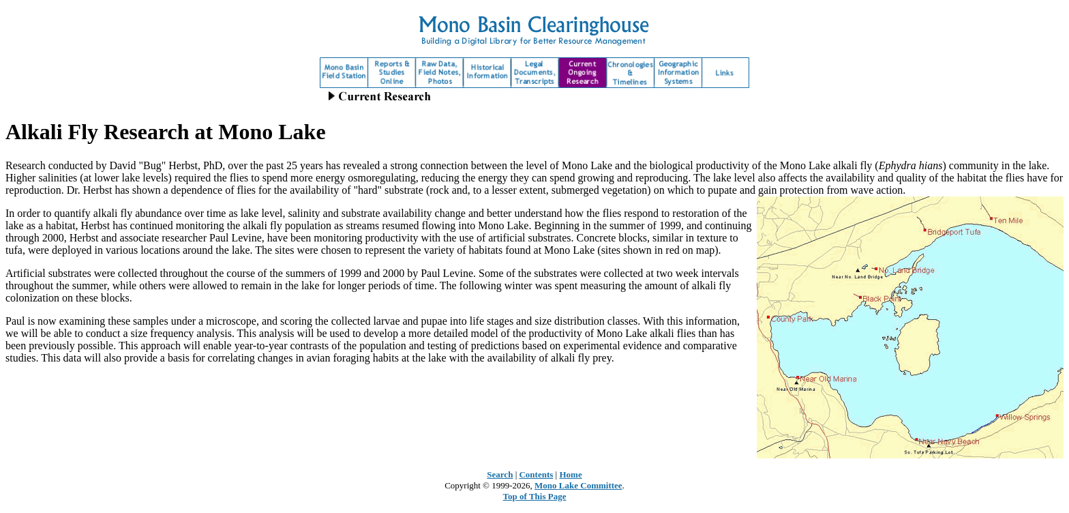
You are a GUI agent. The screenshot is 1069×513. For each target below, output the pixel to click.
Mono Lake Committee (578, 485)
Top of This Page (535, 496)
